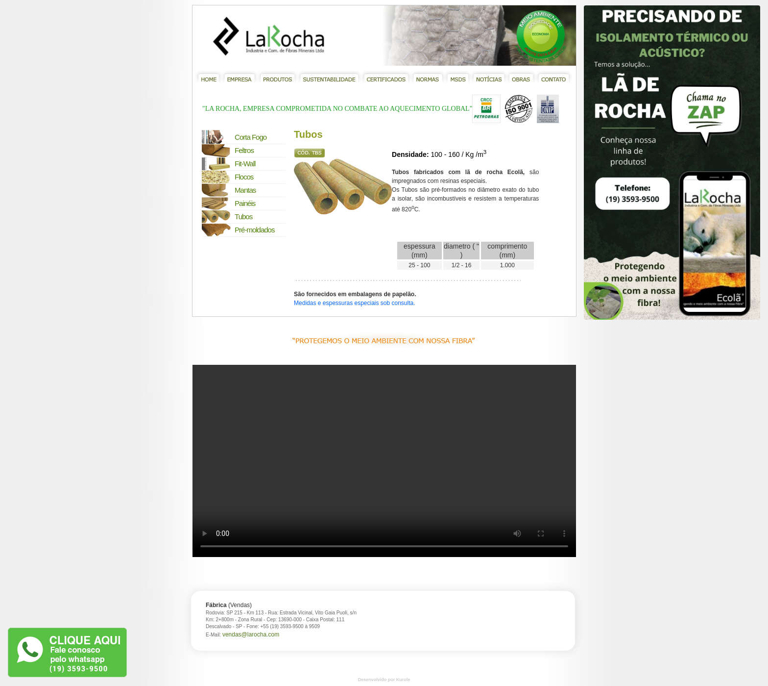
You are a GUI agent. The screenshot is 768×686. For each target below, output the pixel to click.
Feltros (244, 150)
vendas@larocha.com (250, 634)
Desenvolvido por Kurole (384, 679)
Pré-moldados (254, 230)
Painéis (245, 203)
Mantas (245, 190)
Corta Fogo (250, 137)
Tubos (243, 216)
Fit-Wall (245, 163)
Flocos (244, 177)
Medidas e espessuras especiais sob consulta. (354, 303)
